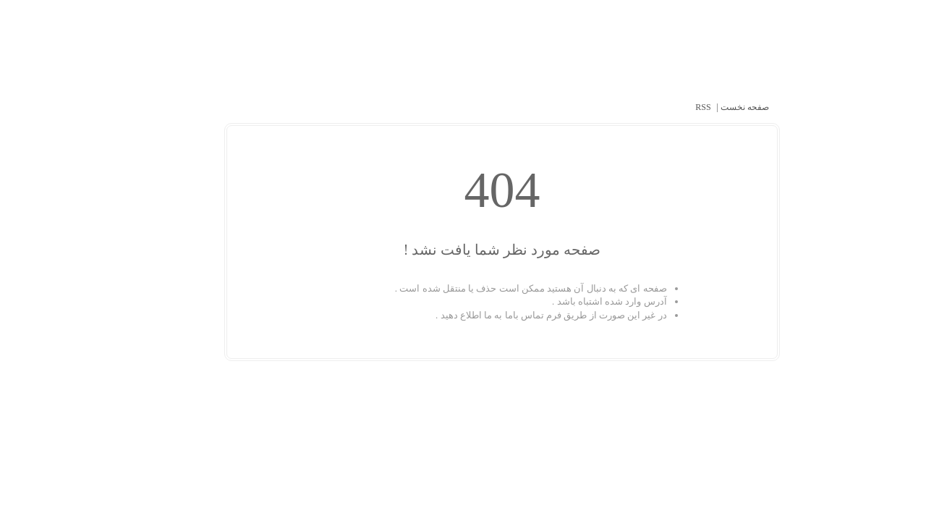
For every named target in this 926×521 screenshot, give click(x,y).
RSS (663, 107)
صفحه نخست (704, 107)
